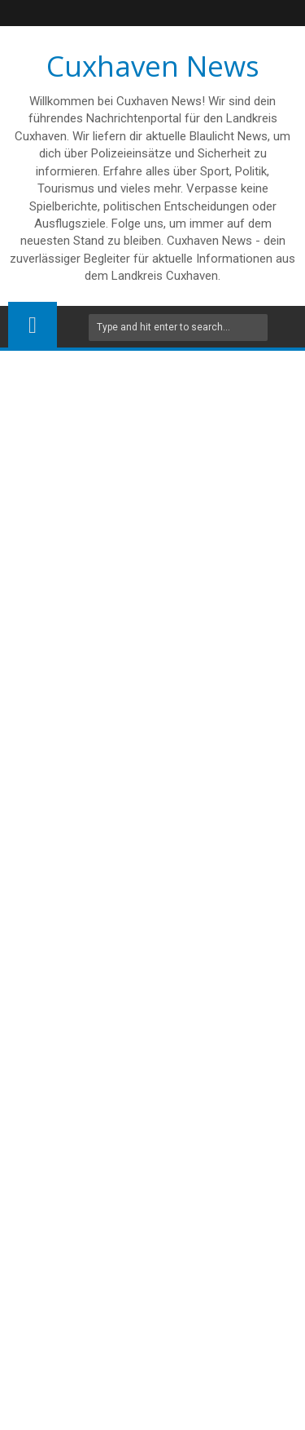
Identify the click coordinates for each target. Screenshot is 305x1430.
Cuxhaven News (152, 65)
